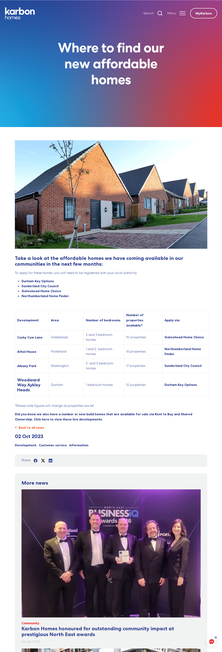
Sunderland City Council (40, 286)
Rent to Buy (164, 414)
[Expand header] (176, 13)
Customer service (53, 445)
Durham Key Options (38, 281)
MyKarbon (204, 13)
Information (78, 445)
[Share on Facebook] (35, 460)
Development (25, 445)
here (45, 419)
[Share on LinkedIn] (50, 460)
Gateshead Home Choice (41, 291)
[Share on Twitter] (43, 460)
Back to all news (29, 427)
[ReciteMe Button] (216, 637)
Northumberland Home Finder (45, 296)
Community (30, 623)
